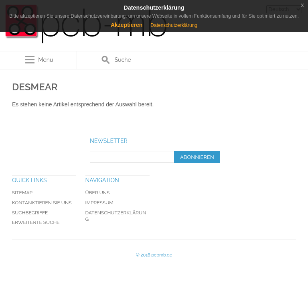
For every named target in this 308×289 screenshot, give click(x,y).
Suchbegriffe (30, 213)
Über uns (97, 192)
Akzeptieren (126, 25)
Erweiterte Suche (36, 222)
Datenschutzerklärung (173, 25)
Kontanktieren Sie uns (41, 203)
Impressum (99, 203)
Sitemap (22, 192)
